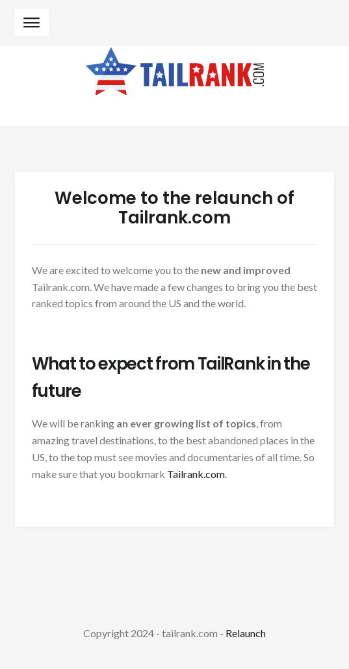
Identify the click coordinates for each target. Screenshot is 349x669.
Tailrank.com (196, 474)
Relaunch (246, 633)
